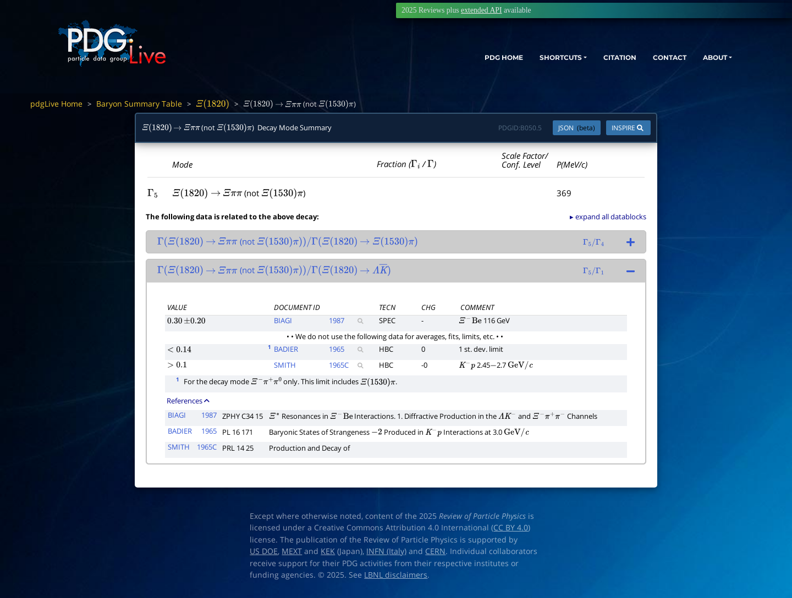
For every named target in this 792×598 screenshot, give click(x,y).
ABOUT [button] (706, 59)
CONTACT (654, 59)
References (188, 401)
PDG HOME (460, 59)
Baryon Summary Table (139, 103)
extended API (481, 10)
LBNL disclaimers (395, 575)
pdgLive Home (56, 103)
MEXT (292, 551)
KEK (328, 551)
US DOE (264, 551)
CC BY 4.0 (510, 528)
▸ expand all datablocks (608, 217)
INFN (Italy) (386, 551)
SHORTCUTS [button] (527, 59)
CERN (435, 551)
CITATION (597, 59)
